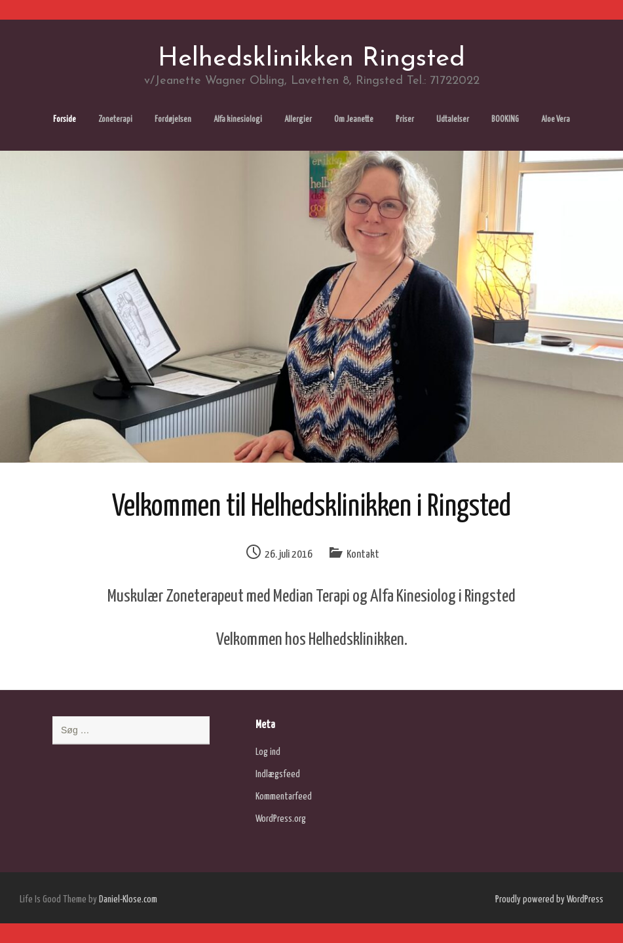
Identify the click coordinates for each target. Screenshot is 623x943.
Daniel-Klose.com (128, 899)
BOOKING (505, 119)
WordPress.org (280, 819)
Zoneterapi (115, 119)
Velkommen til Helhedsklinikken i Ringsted (311, 507)
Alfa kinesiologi (238, 119)
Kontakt (363, 554)
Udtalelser (452, 119)
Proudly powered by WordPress (549, 899)
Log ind (267, 752)
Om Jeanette (353, 119)
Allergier (298, 119)
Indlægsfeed (277, 774)
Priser (405, 119)
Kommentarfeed (283, 796)
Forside (64, 119)
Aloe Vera (555, 119)
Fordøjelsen (173, 119)
